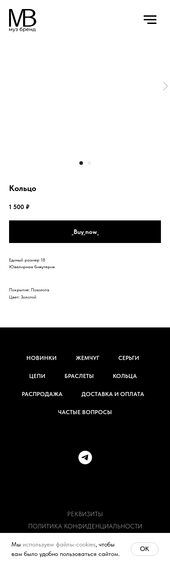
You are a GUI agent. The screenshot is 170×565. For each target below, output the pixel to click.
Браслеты (79, 376)
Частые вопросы (85, 412)
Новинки (41, 358)
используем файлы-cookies (59, 544)
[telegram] (85, 457)
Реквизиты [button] (85, 514)
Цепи (37, 376)
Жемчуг (87, 358)
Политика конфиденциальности (85, 526)
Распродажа (42, 394)
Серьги (128, 358)
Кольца (125, 376)
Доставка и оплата (113, 394)
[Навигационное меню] (150, 19)
